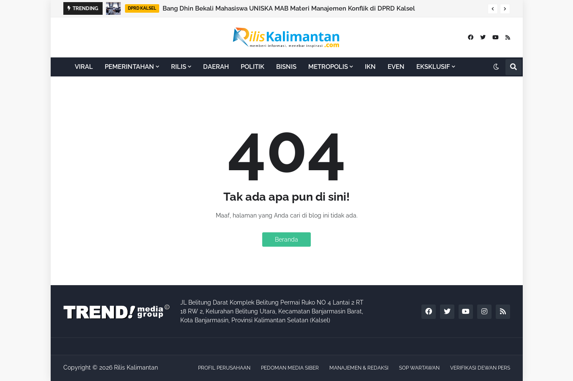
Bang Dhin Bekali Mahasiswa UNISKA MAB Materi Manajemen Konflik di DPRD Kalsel (289, 8)
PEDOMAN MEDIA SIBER (290, 368)
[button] (493, 9)
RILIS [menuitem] (178, 67)
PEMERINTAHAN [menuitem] (129, 67)
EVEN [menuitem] (396, 67)
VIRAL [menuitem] (84, 67)
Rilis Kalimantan (136, 367)
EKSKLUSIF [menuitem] (433, 67)
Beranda (286, 239)
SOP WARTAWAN (419, 368)
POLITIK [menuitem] (252, 67)
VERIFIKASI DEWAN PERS (480, 368)
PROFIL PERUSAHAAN (224, 368)
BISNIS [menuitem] (286, 67)
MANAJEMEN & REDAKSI (358, 368)
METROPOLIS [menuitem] (328, 67)
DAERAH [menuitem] (216, 67)
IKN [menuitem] (370, 67)
